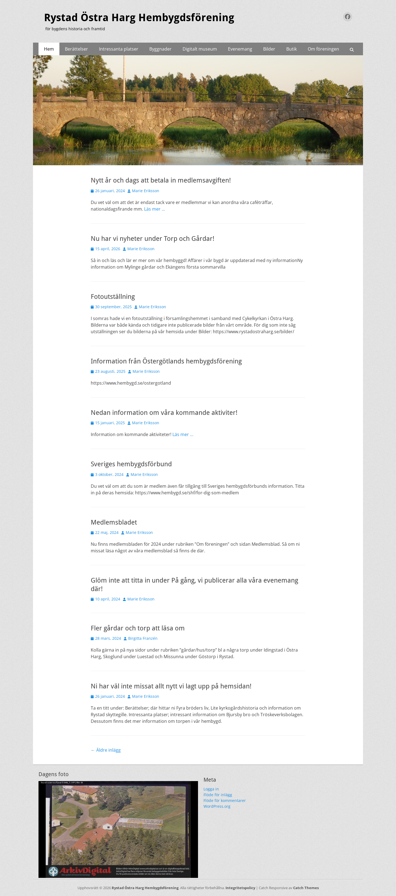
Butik (291, 49)
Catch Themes (306, 887)
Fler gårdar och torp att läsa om (138, 628)
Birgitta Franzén (143, 638)
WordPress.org (217, 806)
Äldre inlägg (106, 750)
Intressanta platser (118, 49)
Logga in (211, 789)
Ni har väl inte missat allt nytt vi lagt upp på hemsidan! (171, 686)
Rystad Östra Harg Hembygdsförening (139, 18)
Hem (49, 49)
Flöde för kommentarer (225, 800)
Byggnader (160, 49)
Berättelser (76, 49)
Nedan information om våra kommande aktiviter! (164, 413)
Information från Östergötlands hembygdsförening (166, 361)
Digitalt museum (200, 49)
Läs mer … (154, 209)
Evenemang (240, 49)
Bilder (269, 49)
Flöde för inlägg (218, 794)
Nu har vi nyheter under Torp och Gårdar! (152, 238)
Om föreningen (323, 49)
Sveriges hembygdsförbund (131, 464)
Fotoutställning (113, 296)
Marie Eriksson (145, 190)
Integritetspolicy (240, 887)
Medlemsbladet (114, 522)
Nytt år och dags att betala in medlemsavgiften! (161, 180)
